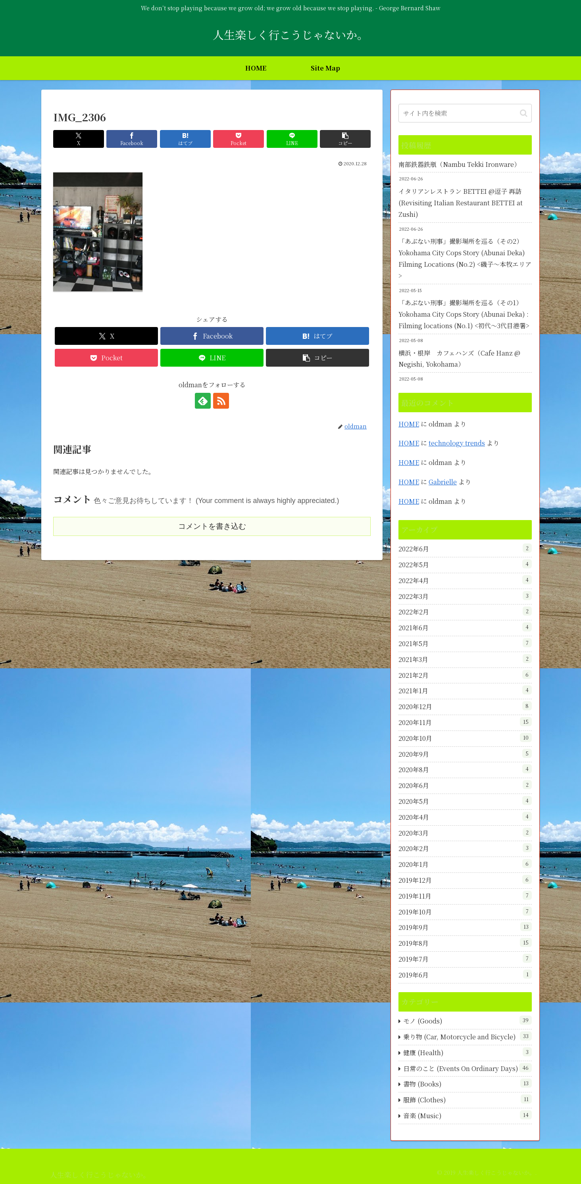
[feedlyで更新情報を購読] (203, 401)
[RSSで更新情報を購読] (221, 401)
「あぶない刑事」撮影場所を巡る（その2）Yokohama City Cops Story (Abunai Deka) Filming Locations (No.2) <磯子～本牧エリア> (464, 258)
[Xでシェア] (78, 139)
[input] (465, 113)
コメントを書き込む (212, 526)
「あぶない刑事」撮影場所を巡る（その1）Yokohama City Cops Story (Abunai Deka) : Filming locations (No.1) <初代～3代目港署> (463, 314)
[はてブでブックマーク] (185, 139)
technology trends (457, 443)
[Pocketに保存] (238, 139)
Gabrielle (443, 481)
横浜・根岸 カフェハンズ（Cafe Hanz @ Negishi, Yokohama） (459, 358)
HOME (408, 423)
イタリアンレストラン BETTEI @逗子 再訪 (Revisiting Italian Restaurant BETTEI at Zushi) (460, 203)
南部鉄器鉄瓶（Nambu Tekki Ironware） (459, 164)
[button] (345, 139)
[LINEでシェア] (292, 139)
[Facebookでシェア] (131, 139)
